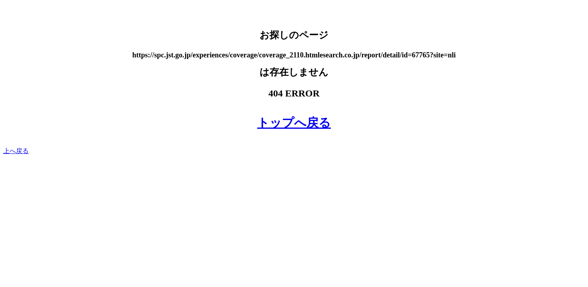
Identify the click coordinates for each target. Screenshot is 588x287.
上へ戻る (16, 150)
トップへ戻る (294, 122)
